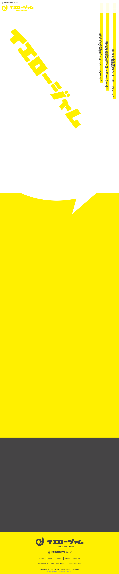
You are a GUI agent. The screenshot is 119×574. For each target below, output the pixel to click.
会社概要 (59, 558)
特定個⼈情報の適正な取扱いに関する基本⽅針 (51, 563)
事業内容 (41, 558)
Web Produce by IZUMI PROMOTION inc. (59, 571)
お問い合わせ (76, 558)
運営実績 (50, 558)
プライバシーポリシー (75, 563)
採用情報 (67, 558)
